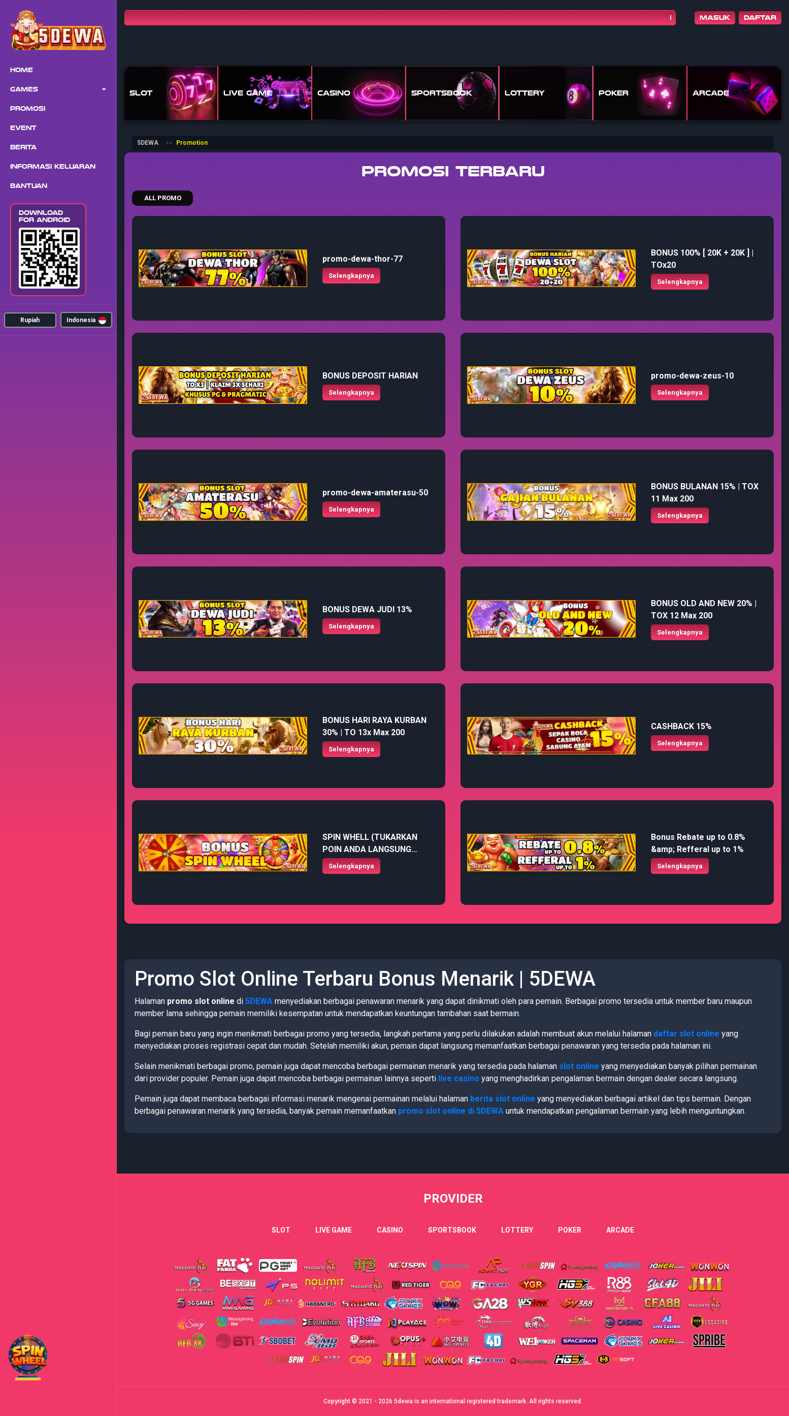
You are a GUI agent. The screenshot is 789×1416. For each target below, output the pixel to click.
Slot (281, 1230)
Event (23, 128)
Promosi (27, 108)
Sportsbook (452, 1230)
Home (21, 70)
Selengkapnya (351, 275)
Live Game (333, 1230)
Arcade (620, 1230)
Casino (390, 1230)
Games (24, 89)
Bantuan (28, 186)
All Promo (162, 198)
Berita (23, 147)
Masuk (715, 17)
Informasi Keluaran (52, 166)
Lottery (517, 1230)
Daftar (760, 17)
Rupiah (30, 320)
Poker (569, 1230)
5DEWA (147, 142)
